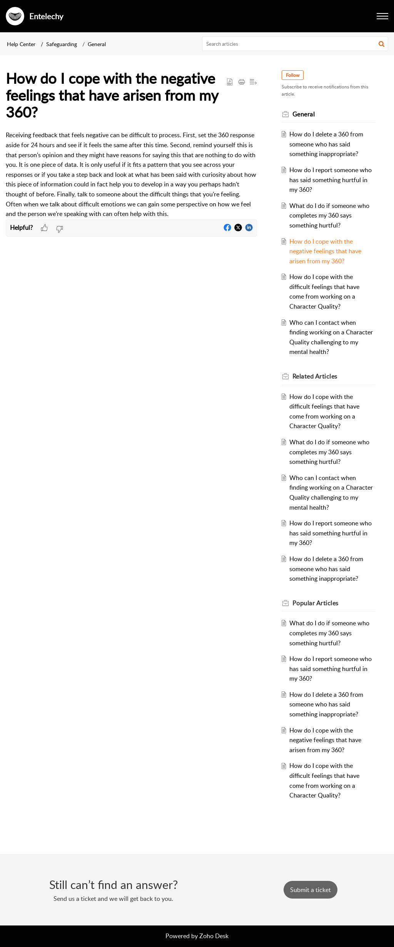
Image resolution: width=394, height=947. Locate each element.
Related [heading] (314, 376)
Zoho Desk (214, 936)
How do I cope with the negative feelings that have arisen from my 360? (325, 251)
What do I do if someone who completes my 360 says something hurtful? (329, 215)
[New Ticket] (310, 890)
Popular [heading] (315, 603)
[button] (382, 16)
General (97, 44)
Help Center (21, 44)
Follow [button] (292, 75)
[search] (295, 44)
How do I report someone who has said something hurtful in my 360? (330, 180)
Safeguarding (61, 44)
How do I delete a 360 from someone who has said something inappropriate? (326, 144)
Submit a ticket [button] (310, 890)
